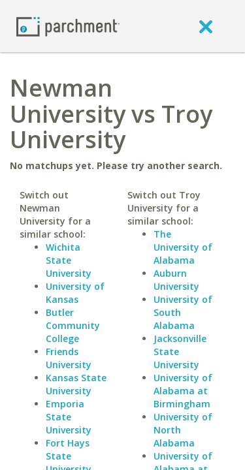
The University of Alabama (183, 247)
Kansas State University (76, 384)
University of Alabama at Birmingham (183, 390)
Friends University (68, 358)
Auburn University (176, 279)
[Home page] (68, 26)
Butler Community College (73, 325)
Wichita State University (68, 260)
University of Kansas (75, 293)
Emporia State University (68, 417)
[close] (206, 26)
